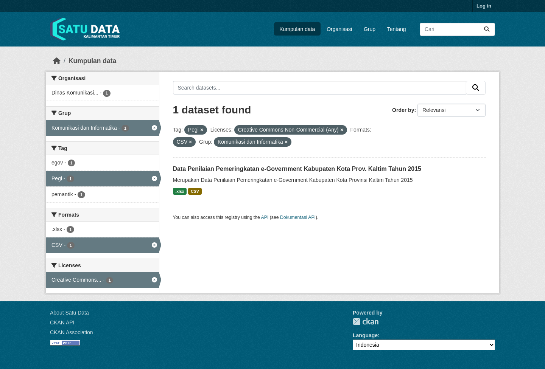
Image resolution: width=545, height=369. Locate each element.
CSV (195, 191)
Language (365, 335)
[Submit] (486, 29)
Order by (403, 110)
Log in (483, 6)
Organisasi (339, 29)
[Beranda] (57, 61)
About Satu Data (69, 313)
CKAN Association (71, 332)
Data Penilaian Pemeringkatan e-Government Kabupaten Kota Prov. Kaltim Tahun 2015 (297, 169)
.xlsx (179, 191)
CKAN (365, 322)
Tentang (396, 29)
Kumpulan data (297, 29)
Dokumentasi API (298, 217)
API (265, 217)
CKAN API (62, 322)
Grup (369, 29)
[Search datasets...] (457, 29)
